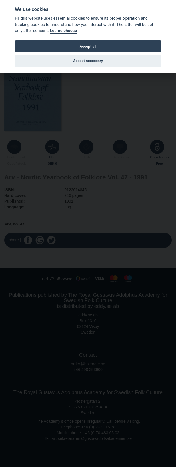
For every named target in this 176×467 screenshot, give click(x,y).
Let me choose (63, 30)
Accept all (88, 46)
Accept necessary (88, 61)
